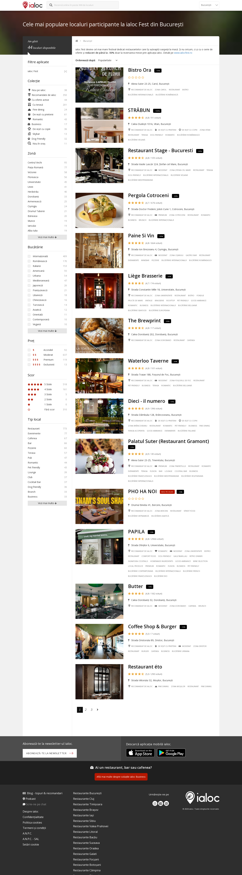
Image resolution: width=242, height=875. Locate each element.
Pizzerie (155, 260)
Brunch (142, 220)
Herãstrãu (33, 191)
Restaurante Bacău (85, 837)
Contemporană (41, 319)
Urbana (37, 275)
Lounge (168, 471)
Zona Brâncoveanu (137, 426)
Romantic (170, 135)
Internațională (40, 256)
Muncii (31, 220)
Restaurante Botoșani (87, 865)
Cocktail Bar (181, 471)
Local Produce (135, 566)
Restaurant (174, 90)
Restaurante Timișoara (87, 804)
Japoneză (38, 285)
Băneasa (32, 216)
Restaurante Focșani (86, 859)
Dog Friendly (36, 138)
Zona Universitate (163, 295)
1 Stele (40, 404)
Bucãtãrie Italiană (187, 431)
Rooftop (170, 300)
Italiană (37, 266)
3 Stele (40, 394)
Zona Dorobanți (163, 340)
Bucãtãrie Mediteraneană (140, 180)
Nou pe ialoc (37, 90)
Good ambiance (198, 300)
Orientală (38, 314)
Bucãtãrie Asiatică (160, 516)
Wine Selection (200, 561)
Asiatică (37, 309)
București (87, 41)
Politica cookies (32, 822)
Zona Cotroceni (177, 215)
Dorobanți (33, 196)
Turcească (38, 304)
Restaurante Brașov (85, 810)
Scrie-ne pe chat (36, 804)
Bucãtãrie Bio (160, 576)
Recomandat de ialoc (140, 89)
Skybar (34, 133)
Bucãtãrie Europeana (159, 310)
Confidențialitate (33, 817)
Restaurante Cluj (83, 799)
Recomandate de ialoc (42, 95)
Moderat (161, 170)
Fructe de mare (135, 300)
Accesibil (43, 350)
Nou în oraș (36, 143)
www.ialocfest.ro (183, 52)
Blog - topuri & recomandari (44, 793)
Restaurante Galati (85, 854)
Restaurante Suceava (86, 843)
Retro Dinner (196, 556)
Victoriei (32, 172)
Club (30, 477)
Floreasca (33, 177)
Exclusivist (43, 364)
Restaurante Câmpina (86, 870)
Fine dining (204, 426)
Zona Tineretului (177, 466)
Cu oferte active (38, 99)
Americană (38, 270)
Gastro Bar (191, 255)
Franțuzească (40, 290)
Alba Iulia (32, 230)
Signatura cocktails (138, 561)
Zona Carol (161, 90)
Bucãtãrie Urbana (180, 651)
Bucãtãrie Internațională (140, 95)
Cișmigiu (32, 206)
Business (132, 220)
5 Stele (40, 384)
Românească (40, 261)
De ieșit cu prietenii (165, 130)
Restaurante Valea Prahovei (90, 826)
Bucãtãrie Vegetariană (192, 476)
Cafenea (191, 340)
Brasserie (159, 300)
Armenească (34, 201)
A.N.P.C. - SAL (31, 839)
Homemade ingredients (161, 561)
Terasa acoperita (136, 431)
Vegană (37, 324)
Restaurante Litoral (85, 832)
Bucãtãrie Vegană (136, 140)
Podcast (31, 799)
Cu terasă (35, 104)
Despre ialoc (30, 811)
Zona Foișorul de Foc (180, 380)
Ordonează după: (85, 60)
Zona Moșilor (178, 686)
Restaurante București (87, 793)
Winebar (145, 260)
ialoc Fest (33, 71)
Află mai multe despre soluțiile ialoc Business (121, 776)
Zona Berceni (161, 511)
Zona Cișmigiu (176, 255)
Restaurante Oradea (86, 848)
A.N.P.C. (27, 833)
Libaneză (38, 295)
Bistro (185, 90)
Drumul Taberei (36, 211)
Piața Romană (35, 167)
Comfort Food (149, 556)
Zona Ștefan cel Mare (180, 170)
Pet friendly (183, 300)
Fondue (200, 295)
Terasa (145, 135)
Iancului (32, 225)
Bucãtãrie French (191, 571)
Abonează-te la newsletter (46, 753)
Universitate (34, 182)
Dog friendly (156, 135)
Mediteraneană (41, 280)
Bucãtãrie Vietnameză (138, 516)
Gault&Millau (180, 556)
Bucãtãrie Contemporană (140, 571)
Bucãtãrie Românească (167, 95)
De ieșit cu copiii (188, 130)
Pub (30, 457)
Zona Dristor (200, 646)
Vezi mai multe (47, 237)
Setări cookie (31, 844)
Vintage (148, 300)
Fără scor (41, 409)
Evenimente (133, 260)
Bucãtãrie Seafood (137, 310)
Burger (145, 651)
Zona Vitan (205, 130)
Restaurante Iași (83, 815)
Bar (160, 471)
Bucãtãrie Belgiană (187, 305)
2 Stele (40, 399)
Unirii (30, 186)
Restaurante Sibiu (84, 821)
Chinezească (39, 300)
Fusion (153, 471)
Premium (161, 215)
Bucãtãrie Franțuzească (140, 476)
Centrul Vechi (35, 162)
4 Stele (40, 389)
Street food (189, 511)
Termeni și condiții (34, 828)
